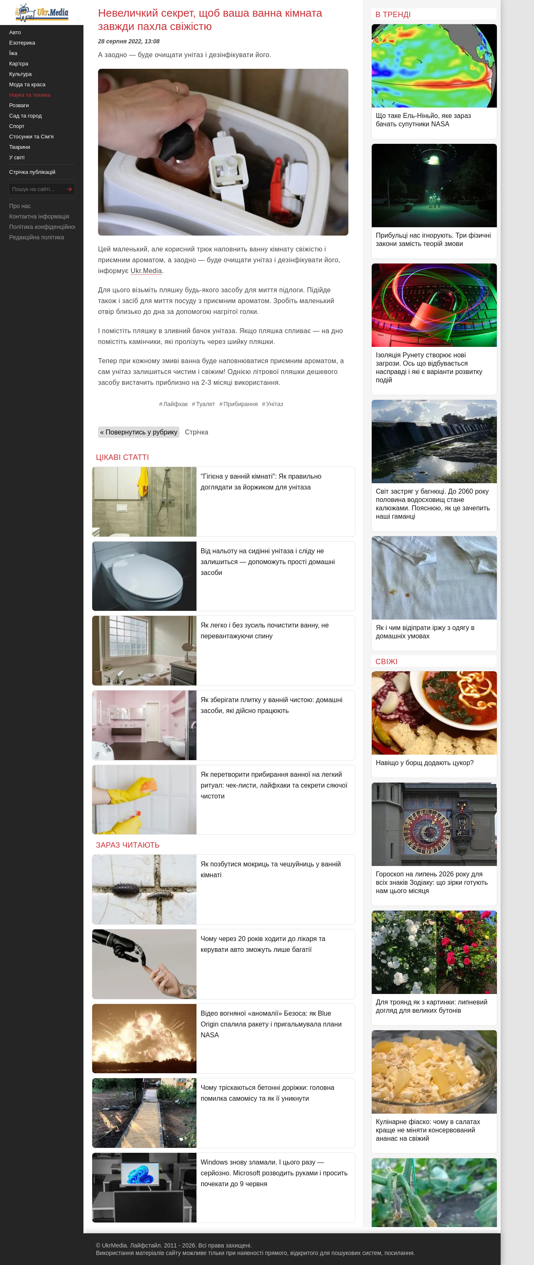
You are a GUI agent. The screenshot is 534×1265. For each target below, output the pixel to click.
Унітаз (274, 404)
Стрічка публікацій (32, 172)
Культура (20, 74)
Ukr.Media (146, 270)
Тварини (19, 147)
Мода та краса (27, 84)
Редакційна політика (36, 237)
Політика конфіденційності (45, 226)
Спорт (17, 126)
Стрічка (196, 432)
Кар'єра (18, 63)
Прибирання (241, 404)
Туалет (205, 404)
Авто (15, 32)
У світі (17, 157)
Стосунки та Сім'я (31, 136)
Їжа (13, 53)
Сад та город (25, 116)
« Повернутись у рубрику (138, 432)
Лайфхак (175, 404)
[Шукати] (69, 189)
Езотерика (22, 43)
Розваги (19, 105)
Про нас (20, 206)
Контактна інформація (39, 216)
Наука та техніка (29, 95)
